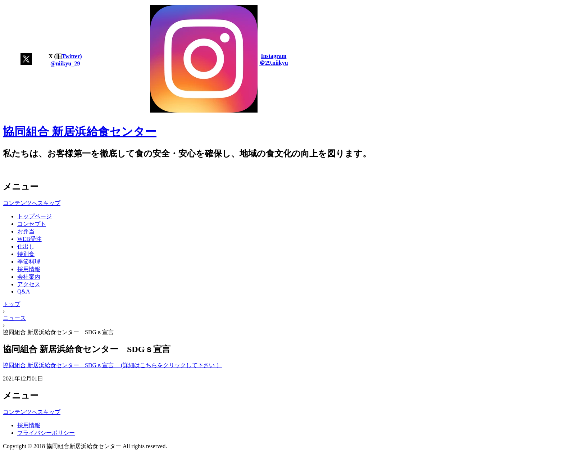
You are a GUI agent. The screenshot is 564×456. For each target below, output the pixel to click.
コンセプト (31, 224)
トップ (11, 304)
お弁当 (26, 231)
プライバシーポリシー (46, 433)
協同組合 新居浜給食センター (79, 131)
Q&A (23, 291)
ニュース (14, 318)
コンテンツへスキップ (31, 203)
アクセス (28, 284)
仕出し (26, 246)
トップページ (34, 216)
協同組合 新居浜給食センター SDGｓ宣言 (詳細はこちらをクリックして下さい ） (112, 365)
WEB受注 (29, 239)
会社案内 (28, 277)
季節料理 (28, 262)
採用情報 (28, 269)
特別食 (26, 254)
